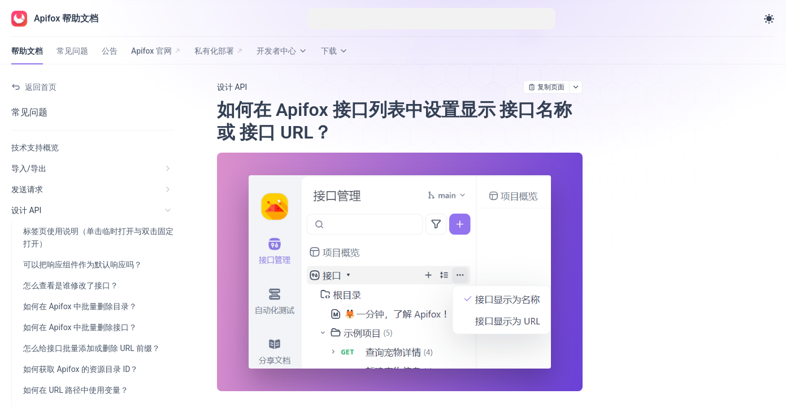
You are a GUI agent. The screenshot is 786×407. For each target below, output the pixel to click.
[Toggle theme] (769, 19)
